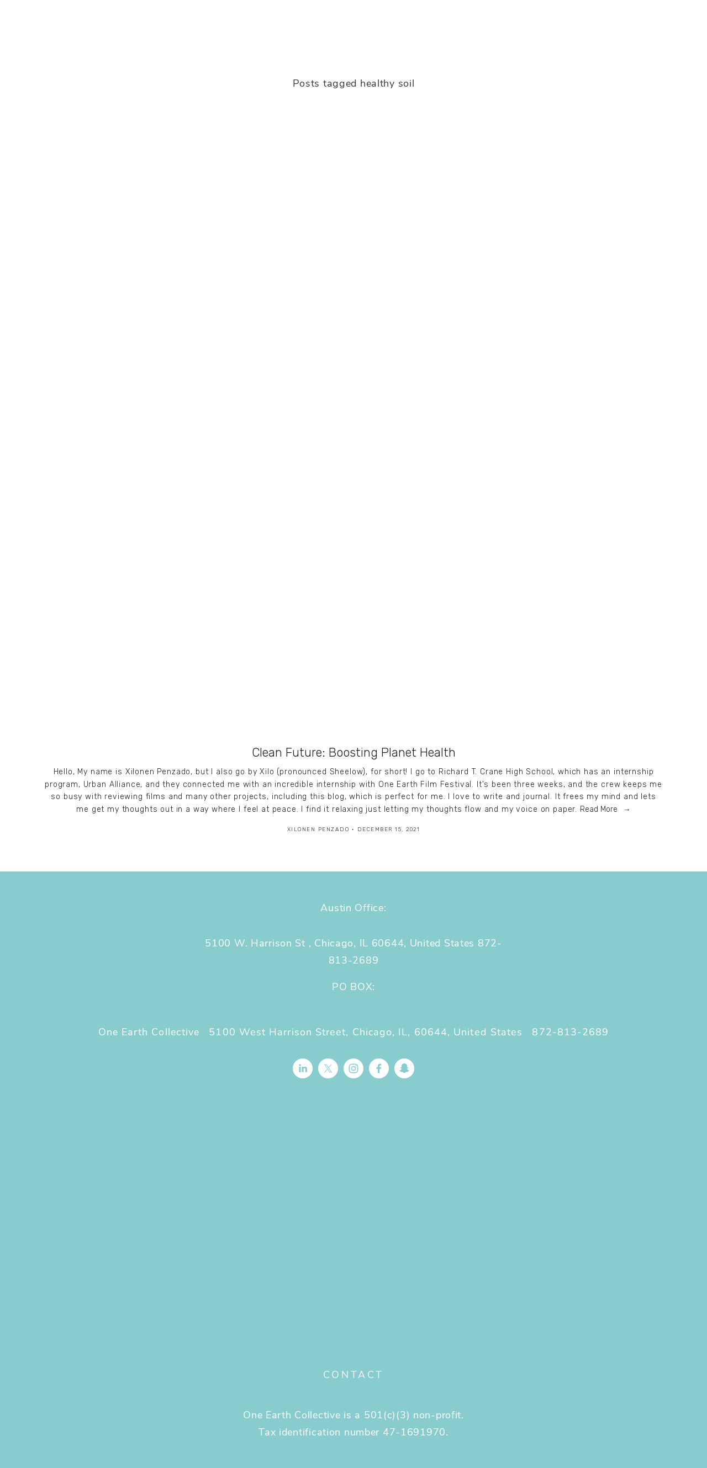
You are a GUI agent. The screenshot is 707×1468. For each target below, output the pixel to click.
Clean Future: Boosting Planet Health (354, 752)
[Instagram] (353, 1068)
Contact (353, 1374)
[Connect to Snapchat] (404, 1068)
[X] (328, 1068)
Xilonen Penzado (318, 829)
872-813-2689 (570, 1031)
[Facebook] (379, 1068)
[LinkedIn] (303, 1068)
